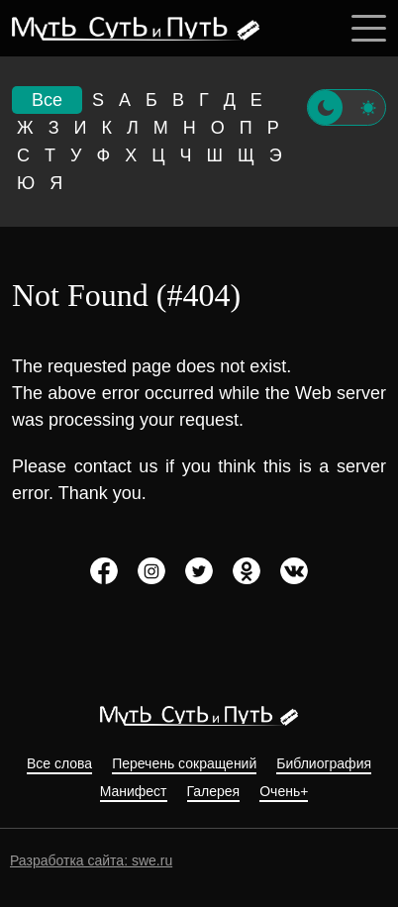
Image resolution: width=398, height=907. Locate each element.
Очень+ (283, 791)
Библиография (323, 763)
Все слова (59, 763)
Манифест (133, 791)
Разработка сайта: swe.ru (91, 860)
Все (47, 100)
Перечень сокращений (184, 763)
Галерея (214, 791)
